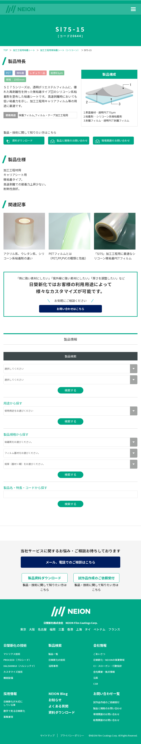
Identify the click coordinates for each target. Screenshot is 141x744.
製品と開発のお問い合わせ (72, 140)
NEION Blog (58, 693)
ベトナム (99, 629)
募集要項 (8, 716)
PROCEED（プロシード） (17, 660)
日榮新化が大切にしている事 (13, 703)
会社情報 (99, 645)
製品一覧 (53, 654)
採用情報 (10, 693)
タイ (88, 629)
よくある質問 (58, 706)
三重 (61, 629)
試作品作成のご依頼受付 (96, 577)
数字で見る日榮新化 (14, 711)
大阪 (32, 629)
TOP (5, 50)
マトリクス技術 (11, 654)
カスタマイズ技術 (13, 671)
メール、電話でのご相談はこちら (70, 562)
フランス (114, 629)
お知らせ (55, 699)
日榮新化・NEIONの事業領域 (108, 660)
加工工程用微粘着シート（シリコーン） (60, 50)
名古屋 (42, 629)
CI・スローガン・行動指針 (107, 666)
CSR (95, 683)
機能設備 (8, 678)
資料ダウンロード (22, 140)
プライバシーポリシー (72, 735)
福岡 (52, 629)
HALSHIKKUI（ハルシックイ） (19, 666)
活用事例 (53, 666)
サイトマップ (47, 735)
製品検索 (55, 645)
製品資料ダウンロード (44, 577)
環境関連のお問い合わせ (116, 140)
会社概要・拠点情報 (104, 671)
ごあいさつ (99, 654)
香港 (70, 629)
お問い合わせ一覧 (106, 693)
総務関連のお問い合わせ (106, 720)
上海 (79, 629)
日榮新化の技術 (15, 645)
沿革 (95, 678)
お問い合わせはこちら (70, 309)
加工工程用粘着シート (24, 50)
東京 (23, 629)
